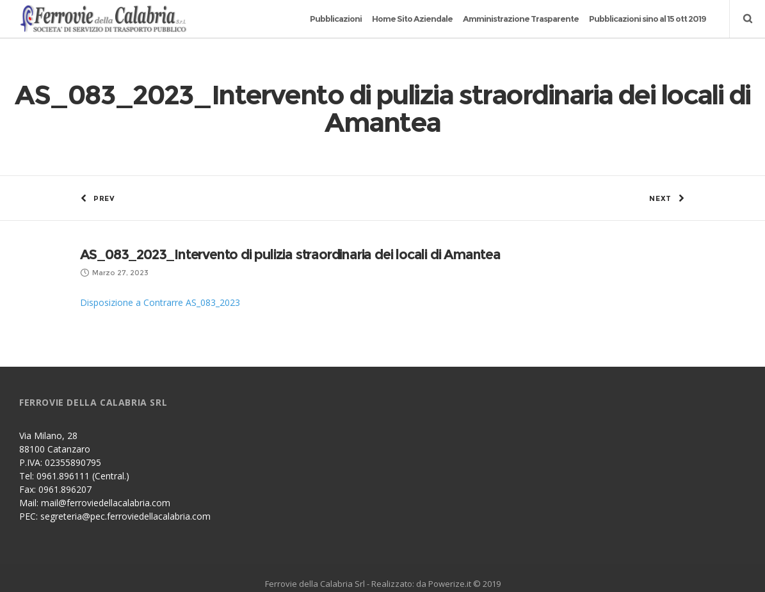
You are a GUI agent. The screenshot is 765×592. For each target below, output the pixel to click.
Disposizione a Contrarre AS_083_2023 (160, 282)
